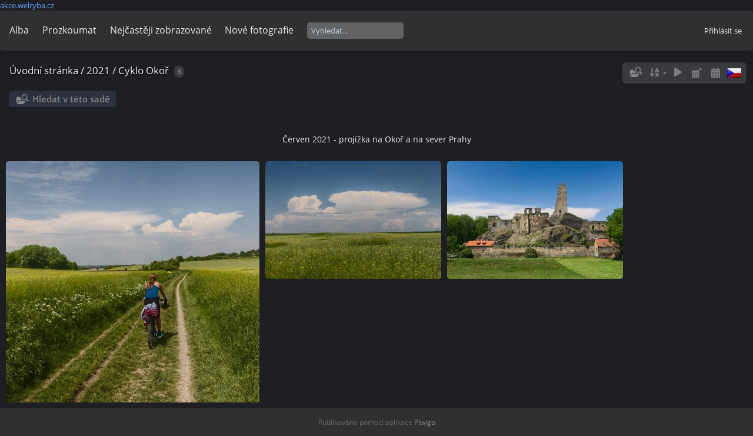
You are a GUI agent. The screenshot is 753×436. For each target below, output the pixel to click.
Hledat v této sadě (71, 99)
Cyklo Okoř (143, 70)
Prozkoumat (69, 30)
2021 (98, 70)
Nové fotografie (259, 30)
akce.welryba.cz (27, 5)
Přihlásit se (723, 30)
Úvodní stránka (43, 70)
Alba (19, 30)
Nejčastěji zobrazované (161, 30)
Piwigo (424, 422)
